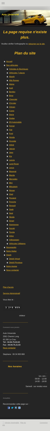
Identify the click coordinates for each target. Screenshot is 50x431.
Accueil (9, 61)
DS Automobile (15, 122)
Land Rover (14, 164)
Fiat (10, 130)
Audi (11, 88)
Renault (12, 206)
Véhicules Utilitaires (17, 244)
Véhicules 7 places (17, 73)
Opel (11, 194)
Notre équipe (11, 266)
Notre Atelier (11, 251)
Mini (10, 183)
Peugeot (12, 198)
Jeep (11, 153)
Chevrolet (13, 99)
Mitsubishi (13, 187)
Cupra (11, 111)
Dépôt (8, 255)
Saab (11, 209)
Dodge (12, 118)
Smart (11, 221)
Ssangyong (13, 225)
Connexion (44, 423)
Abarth (12, 77)
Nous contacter (12, 270)
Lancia (12, 160)
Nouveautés (11, 247)
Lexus (11, 168)
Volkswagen (14, 240)
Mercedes (13, 179)
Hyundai (12, 141)
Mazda (12, 175)
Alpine (11, 84)
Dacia (11, 115)
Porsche (12, 202)
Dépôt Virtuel (14, 259)
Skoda (11, 217)
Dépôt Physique (15, 263)
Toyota (12, 232)
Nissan (12, 190)
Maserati (12, 172)
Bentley (12, 92)
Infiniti (11, 145)
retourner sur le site (36, 44)
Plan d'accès (8, 287)
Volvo (11, 236)
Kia (10, 156)
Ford (11, 134)
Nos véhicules (12, 65)
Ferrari (12, 126)
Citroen (12, 107)
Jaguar (12, 149)
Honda (12, 137)
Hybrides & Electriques (18, 69)
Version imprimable (10, 423)
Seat (11, 213)
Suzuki (12, 228)
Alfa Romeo (14, 80)
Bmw (11, 96)
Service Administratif (11, 293)
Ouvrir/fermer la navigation (25, 3)
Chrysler (12, 103)
